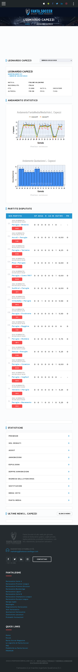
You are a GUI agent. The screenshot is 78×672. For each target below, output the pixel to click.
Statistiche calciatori (15, 614)
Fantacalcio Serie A (14, 581)
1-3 (17, 330)
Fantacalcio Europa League (17, 599)
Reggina (25, 326)
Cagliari (25, 377)
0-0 (17, 279)
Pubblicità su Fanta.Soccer (17, 648)
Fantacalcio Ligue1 (13, 591)
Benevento (26, 402)
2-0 (17, 355)
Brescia (25, 224)
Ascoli (15, 237)
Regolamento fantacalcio (16, 607)
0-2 (17, 304)
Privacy (51, 661)
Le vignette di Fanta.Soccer (17, 643)
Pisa (14, 262)
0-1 (17, 342)
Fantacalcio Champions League (19, 597)
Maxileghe (10, 604)
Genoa (15, 351)
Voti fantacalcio (12, 609)
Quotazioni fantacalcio (16, 612)
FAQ (7, 645)
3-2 (17, 393)
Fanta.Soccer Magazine (15, 640)
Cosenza (25, 364)
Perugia (15, 224)
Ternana (25, 250)
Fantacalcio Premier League (17, 584)
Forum (8, 638)
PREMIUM (9, 651)
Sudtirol (16, 288)
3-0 (17, 254)
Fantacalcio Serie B (14, 594)
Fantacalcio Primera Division (18, 586)
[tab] (41, 225)
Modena (25, 339)
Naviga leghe (11, 602)
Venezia (16, 389)
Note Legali (42, 661)
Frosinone (26, 313)
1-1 (17, 317)
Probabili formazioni (14, 617)
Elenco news (64, 513)
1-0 (17, 241)
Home (27, 24)
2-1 (17, 266)
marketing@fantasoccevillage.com (24, 551)
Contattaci (42, 559)
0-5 (17, 381)
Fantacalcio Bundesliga (15, 589)
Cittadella (17, 300)
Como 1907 (26, 275)
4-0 (17, 228)
